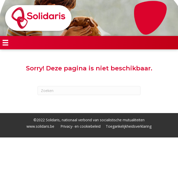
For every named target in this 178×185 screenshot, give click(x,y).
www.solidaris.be (40, 126)
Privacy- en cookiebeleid (80, 126)
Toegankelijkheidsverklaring (129, 126)
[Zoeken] (89, 90)
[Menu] (5, 42)
